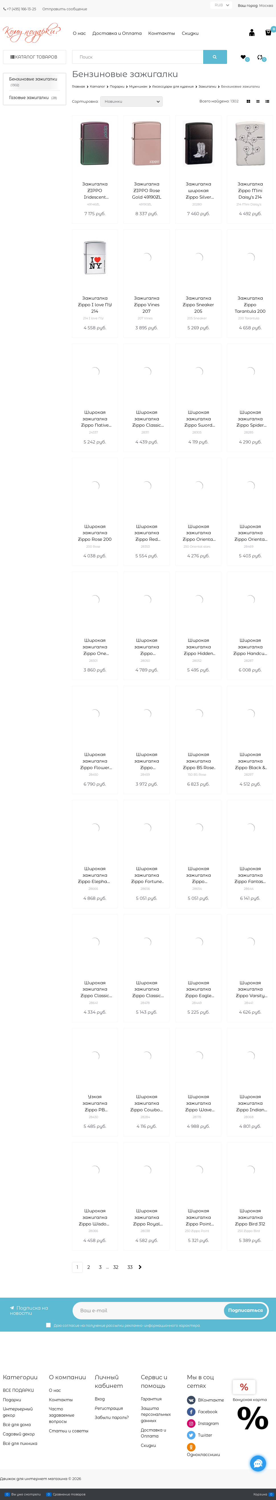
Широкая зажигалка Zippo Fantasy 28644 (250, 875)
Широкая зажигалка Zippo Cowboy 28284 (146, 1103)
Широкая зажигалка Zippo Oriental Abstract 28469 (250, 533)
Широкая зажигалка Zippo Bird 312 (250, 1217)
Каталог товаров (36, 57)
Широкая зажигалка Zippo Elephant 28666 (95, 875)
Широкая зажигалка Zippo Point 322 (198, 1217)
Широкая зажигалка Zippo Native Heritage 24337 (94, 419)
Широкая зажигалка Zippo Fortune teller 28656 (146, 875)
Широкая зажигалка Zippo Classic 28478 (146, 989)
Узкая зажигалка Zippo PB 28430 (95, 1103)
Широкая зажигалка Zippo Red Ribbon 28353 (147, 533)
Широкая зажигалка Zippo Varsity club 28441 (250, 989)
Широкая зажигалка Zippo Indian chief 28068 (250, 1103)
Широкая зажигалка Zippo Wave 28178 (198, 1103)
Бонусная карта (250, 1399)
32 (115, 1267)
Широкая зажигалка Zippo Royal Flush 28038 (146, 1217)
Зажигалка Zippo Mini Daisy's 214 (250, 190)
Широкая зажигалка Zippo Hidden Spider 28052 (198, 647)
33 (130, 1267)
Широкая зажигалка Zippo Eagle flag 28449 (198, 989)
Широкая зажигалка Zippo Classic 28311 (146, 419)
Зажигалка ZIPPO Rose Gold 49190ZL (146, 190)
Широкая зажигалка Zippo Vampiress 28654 (198, 875)
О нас (79, 33)
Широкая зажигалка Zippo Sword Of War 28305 (198, 419)
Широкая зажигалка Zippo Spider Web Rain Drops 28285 (250, 419)
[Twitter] (191, 1435)
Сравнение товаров (69, 1494)
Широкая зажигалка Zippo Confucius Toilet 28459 (146, 761)
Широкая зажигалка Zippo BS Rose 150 (198, 761)
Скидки (190, 33)
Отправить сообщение (64, 9)
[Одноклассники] (191, 1447)
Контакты (161, 33)
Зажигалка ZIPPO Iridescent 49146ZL (95, 190)
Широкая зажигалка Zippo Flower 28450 (94, 761)
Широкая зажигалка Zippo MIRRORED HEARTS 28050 (146, 647)
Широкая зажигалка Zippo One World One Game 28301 (94, 647)
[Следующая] (140, 1267)
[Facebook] (191, 1412)
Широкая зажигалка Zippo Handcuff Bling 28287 (250, 647)
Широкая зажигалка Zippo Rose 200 (95, 533)
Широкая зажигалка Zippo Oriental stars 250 (198, 533)
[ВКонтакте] (191, 1400)
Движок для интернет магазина (33, 1478)
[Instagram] (191, 1423)
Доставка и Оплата (117, 33)
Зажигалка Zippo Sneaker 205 (198, 304)
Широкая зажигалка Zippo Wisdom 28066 (95, 1217)
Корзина (260, 1494)
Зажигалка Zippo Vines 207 (146, 304)
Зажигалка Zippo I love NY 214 (95, 304)
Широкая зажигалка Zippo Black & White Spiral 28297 (250, 761)
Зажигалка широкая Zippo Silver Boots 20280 (198, 190)
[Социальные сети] (258, 1463)
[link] (248, 101)
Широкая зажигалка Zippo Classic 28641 (95, 989)
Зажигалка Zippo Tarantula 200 (250, 304)
